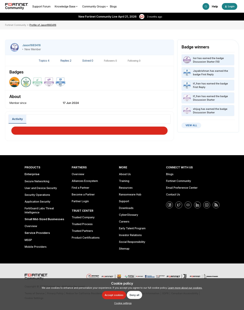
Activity (17, 119)
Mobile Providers (35, 246)
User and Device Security (41, 188)
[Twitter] (178, 205)
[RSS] (216, 205)
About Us (125, 174)
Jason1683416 (31, 45)
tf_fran (197, 83)
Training (124, 181)
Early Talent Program (132, 228)
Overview (31, 226)
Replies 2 (66, 60)
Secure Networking (37, 181)
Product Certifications (85, 237)
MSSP (28, 240)
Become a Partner (83, 194)
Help (215, 6)
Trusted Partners (82, 230)
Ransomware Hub (130, 194)
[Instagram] (206, 205)
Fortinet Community (15, 25)
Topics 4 (44, 60)
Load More (89, 129)
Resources (126, 187)
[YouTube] (188, 205)
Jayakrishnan (201, 70)
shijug (196, 108)
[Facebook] (169, 205)
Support (124, 201)
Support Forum (41, 6)
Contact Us (173, 194)
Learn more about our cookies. (185, 287)
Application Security (37, 201)
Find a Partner (80, 187)
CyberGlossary (128, 214)
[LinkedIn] (197, 205)
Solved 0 (88, 60)
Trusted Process (82, 224)
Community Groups (94, 6)
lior (195, 58)
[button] (229, 6)
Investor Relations (130, 235)
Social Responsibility (132, 241)
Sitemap (124, 248)
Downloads (126, 208)
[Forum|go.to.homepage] (16, 6)
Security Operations (37, 194)
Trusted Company (83, 217)
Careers (124, 221)
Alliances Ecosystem (85, 181)
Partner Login (80, 201)
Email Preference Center (182, 187)
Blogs (113, 6)
